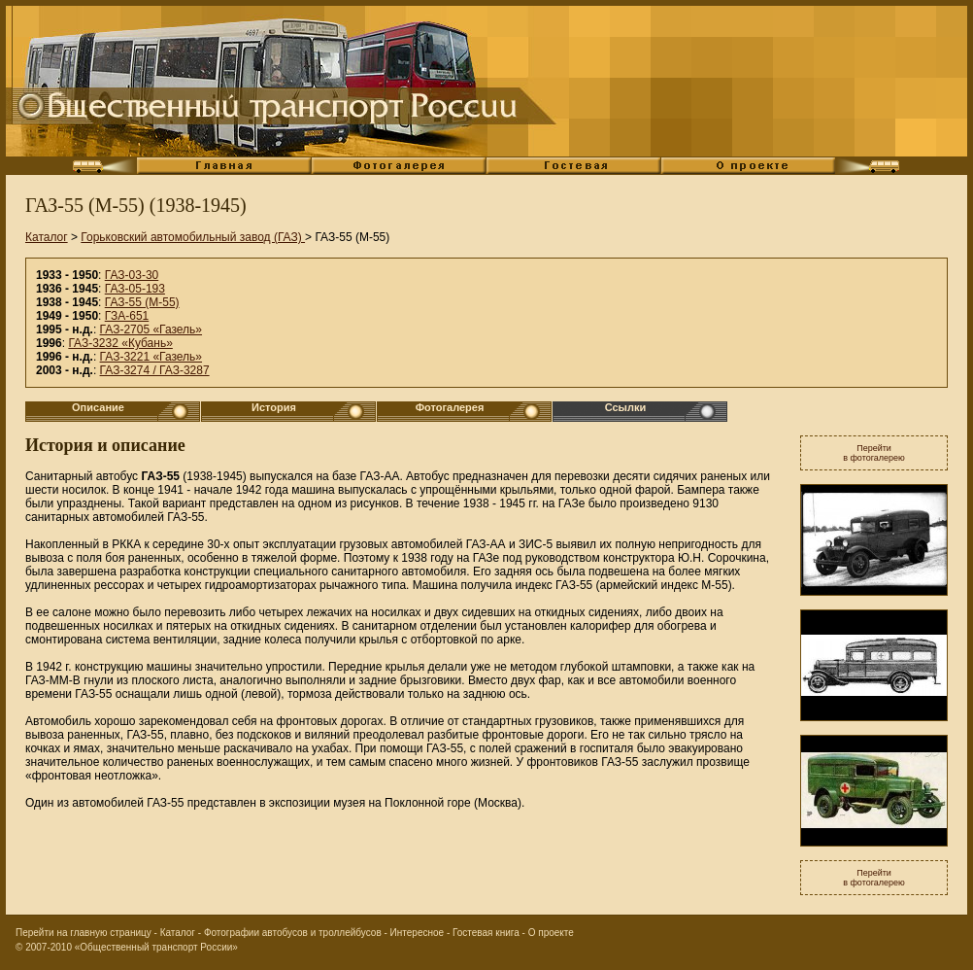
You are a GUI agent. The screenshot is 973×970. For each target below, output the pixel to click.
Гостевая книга (486, 932)
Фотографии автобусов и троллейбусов (293, 932)
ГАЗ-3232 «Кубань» (120, 343)
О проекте (551, 932)
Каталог (46, 237)
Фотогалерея (450, 407)
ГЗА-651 (127, 316)
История (274, 407)
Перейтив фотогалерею (874, 453)
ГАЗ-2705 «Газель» (151, 329)
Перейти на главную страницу (83, 932)
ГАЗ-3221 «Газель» (151, 357)
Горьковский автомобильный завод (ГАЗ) (193, 237)
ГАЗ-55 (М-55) (142, 302)
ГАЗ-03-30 (132, 275)
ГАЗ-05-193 (135, 288)
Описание (98, 407)
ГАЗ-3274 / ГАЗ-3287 (155, 370)
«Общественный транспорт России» (156, 947)
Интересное (417, 932)
